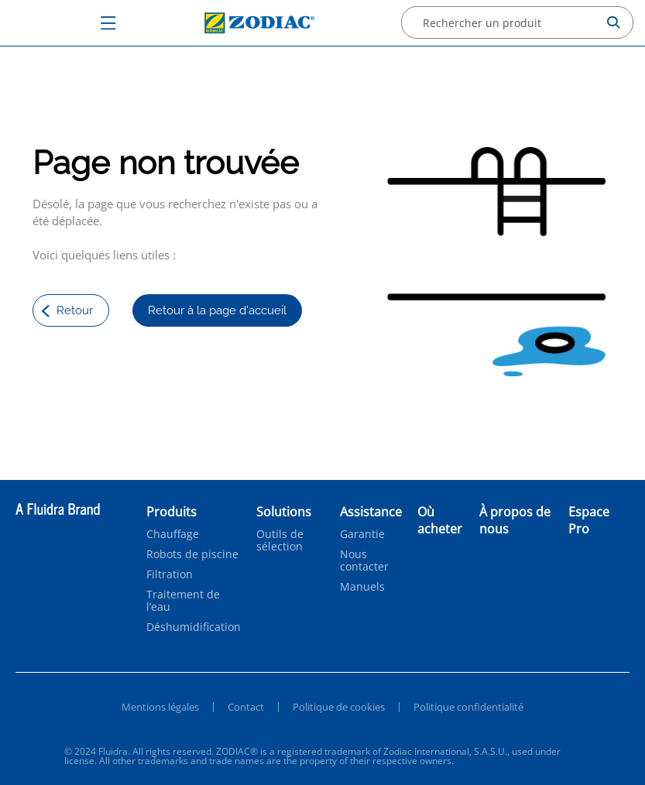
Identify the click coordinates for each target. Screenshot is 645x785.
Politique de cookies (339, 707)
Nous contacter (364, 560)
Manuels (362, 587)
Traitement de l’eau (183, 600)
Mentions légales (160, 707)
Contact (246, 707)
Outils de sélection (280, 540)
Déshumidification (193, 627)
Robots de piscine (192, 554)
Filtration (169, 574)
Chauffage (172, 534)
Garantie (362, 534)
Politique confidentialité (468, 707)
